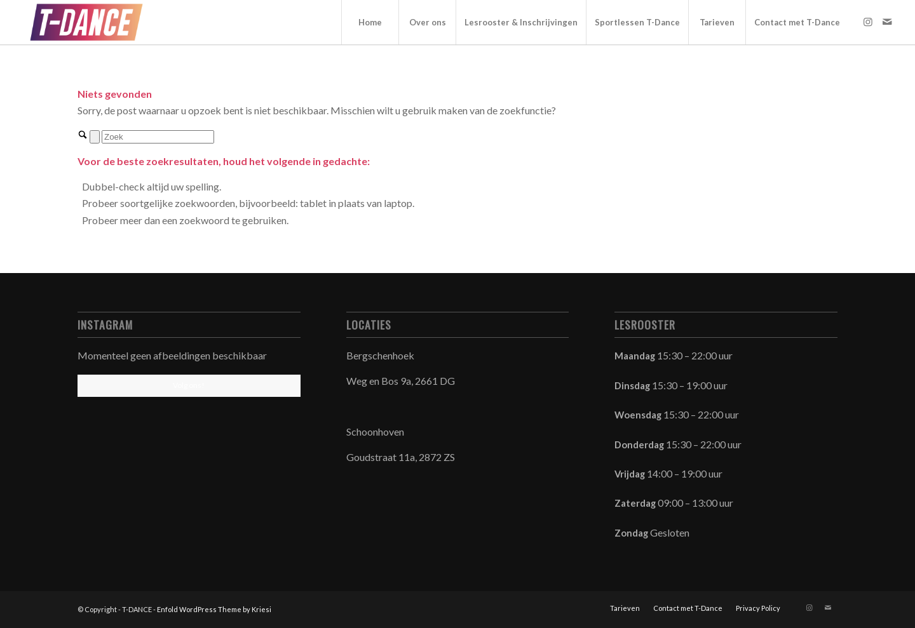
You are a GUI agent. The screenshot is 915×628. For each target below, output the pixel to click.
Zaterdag (636, 503)
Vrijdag (630, 473)
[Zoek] (158, 137)
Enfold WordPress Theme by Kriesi (214, 609)
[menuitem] (369, 22)
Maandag (635, 355)
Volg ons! (189, 385)
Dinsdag (633, 385)
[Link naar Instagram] (868, 21)
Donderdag (640, 444)
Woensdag (638, 414)
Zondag (632, 532)
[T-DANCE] (86, 22)
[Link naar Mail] (887, 21)
